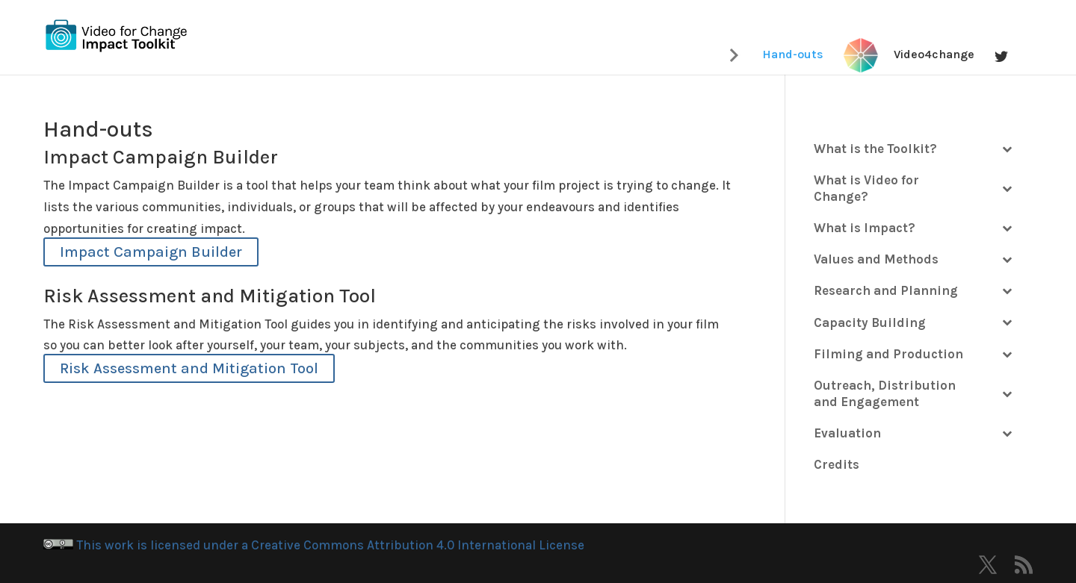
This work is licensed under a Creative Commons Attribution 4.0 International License (313, 544)
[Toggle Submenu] (1006, 148)
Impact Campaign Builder (151, 252)
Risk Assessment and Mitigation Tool (189, 368)
